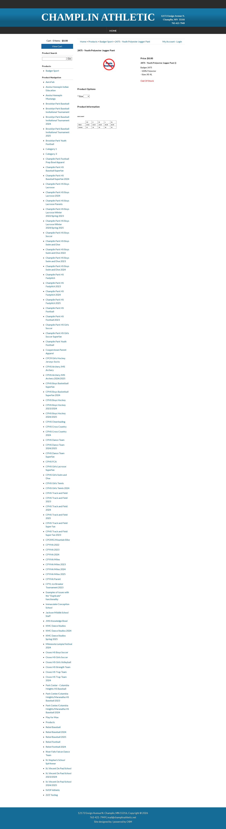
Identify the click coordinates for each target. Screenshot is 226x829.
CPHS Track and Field (56, 493)
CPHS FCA (51, 461)
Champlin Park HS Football (55, 310)
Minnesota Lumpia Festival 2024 (59, 646)
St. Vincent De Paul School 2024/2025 (58, 783)
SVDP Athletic (53, 790)
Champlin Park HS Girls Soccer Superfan (57, 335)
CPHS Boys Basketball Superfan (57, 385)
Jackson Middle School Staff (57, 614)
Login (179, 41)
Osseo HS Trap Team (56, 672)
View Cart (57, 46)
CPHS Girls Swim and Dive (56, 476)
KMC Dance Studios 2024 (58, 630)
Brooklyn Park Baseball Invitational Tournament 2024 (57, 120)
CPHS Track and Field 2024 (56, 508)
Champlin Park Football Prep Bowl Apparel (57, 160)
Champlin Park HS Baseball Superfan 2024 (57, 177)
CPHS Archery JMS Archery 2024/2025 (55, 377)
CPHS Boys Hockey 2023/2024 (56, 407)
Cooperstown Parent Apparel (56, 351)
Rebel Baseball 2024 (56, 732)
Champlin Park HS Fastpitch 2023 (55, 284)
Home (113, 30)
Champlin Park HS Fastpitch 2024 (55, 293)
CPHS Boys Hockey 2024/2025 (56, 415)
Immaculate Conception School (57, 606)
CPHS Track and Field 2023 (56, 499)
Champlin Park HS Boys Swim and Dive (57, 243)
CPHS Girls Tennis (55, 483)
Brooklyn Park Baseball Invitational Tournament (57, 110)
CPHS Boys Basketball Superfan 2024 (57, 393)
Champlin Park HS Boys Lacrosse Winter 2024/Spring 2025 (57, 224)
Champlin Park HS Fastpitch (55, 276)
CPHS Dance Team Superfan (55, 455)
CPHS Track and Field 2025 (56, 516)
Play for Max (52, 717)
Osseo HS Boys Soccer (57, 652)
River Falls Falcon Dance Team (58, 753)
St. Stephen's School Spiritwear (55, 762)
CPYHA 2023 (52, 549)
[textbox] (54, 58)
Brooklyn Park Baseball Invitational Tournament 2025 (57, 132)
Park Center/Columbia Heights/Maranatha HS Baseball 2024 (57, 709)
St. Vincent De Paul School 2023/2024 (58, 775)
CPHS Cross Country (56, 426)
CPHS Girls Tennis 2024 (57, 488)
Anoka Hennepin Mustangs (54, 97)
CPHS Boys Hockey (56, 400)
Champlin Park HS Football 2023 (55, 318)
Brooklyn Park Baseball (57, 103)
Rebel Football (53, 741)
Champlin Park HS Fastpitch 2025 (55, 301)
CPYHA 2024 (52, 554)
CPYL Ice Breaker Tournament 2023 (54, 585)
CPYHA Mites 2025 (56, 574)
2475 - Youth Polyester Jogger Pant (132, 41)
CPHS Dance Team (55, 439)
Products (50, 722)
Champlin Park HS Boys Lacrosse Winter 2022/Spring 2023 (57, 212)
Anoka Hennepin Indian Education (57, 88)
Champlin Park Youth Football (56, 343)
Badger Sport (52, 70)
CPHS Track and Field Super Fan (56, 525)
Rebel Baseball (53, 727)
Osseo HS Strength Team (58, 667)
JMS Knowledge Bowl (56, 620)
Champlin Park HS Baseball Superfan (55, 169)
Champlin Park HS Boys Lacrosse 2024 (57, 194)
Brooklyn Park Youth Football (56, 142)
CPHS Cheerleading (55, 421)
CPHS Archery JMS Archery (55, 368)
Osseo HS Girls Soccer (57, 657)
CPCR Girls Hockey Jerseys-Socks (55, 360)
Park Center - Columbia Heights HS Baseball (57, 687)
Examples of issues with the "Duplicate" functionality (57, 596)
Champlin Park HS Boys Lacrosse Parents (57, 202)
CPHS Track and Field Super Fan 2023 (56, 533)
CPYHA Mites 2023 (56, 564)
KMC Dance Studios (56, 625)
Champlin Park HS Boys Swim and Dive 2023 (57, 259)
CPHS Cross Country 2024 (56, 433)
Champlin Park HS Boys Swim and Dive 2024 (57, 268)
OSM (129, 821)
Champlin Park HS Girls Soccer (57, 326)
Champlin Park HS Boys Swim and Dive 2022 (57, 251)
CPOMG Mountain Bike (58, 539)
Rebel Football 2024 (56, 746)
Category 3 (51, 153)
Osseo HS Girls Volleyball (58, 662)
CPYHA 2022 (52, 544)
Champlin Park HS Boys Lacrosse (57, 185)
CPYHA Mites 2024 (56, 569)
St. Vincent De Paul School (58, 768)
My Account (168, 41)
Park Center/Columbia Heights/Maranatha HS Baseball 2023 (57, 697)
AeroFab (50, 82)
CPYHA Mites (53, 559)
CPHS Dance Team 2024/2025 (55, 446)
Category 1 (51, 148)
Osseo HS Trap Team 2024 (56, 678)
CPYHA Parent (53, 579)
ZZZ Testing (52, 794)
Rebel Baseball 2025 (56, 736)
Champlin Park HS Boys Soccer (57, 234)
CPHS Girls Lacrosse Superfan (56, 468)
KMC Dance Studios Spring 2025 (56, 637)
